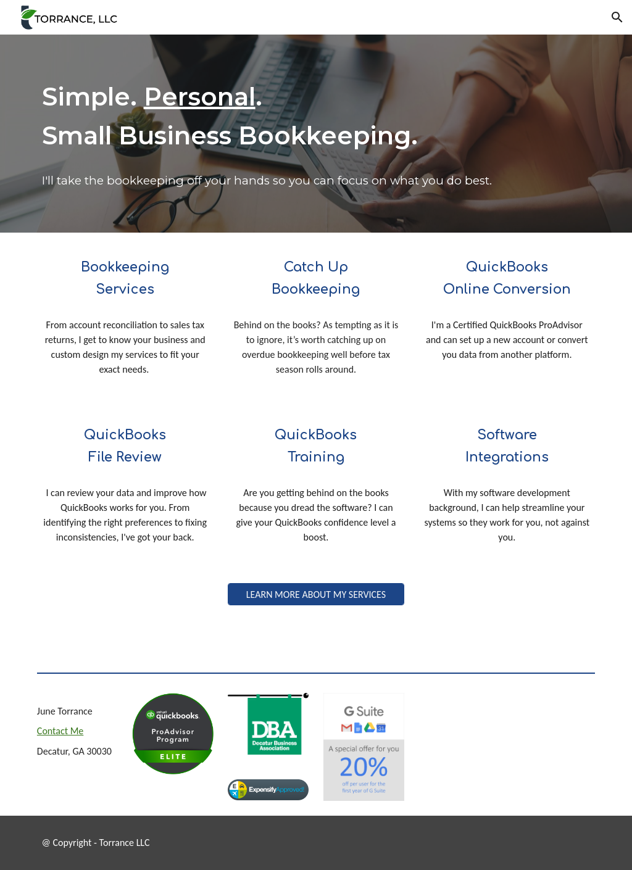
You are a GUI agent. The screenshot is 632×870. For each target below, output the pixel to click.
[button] (617, 17)
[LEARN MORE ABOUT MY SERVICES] (316, 594)
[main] (316, 116)
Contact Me (60, 731)
